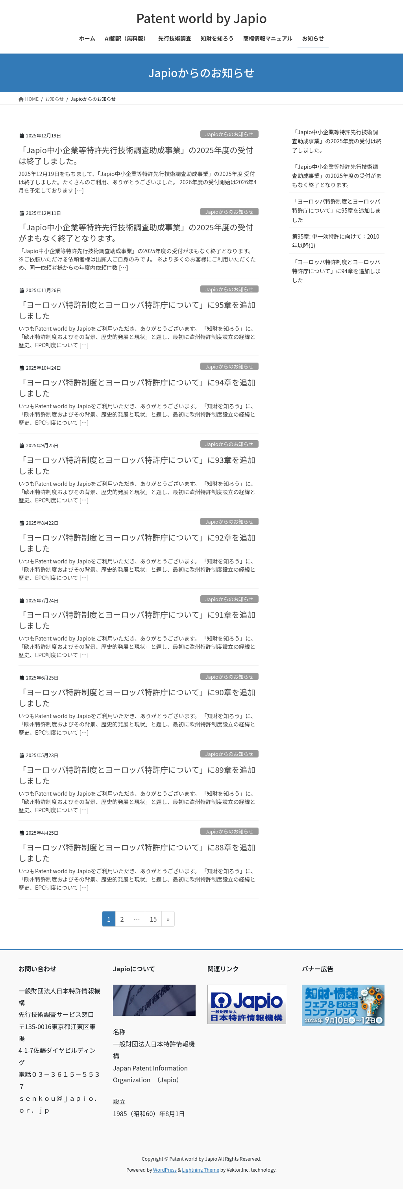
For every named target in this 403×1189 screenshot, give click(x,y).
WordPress (165, 1169)
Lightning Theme (200, 1169)
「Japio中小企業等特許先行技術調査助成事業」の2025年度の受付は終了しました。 (135, 155)
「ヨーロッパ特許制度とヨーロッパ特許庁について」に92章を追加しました (136, 543)
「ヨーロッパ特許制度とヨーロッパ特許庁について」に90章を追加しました (136, 697)
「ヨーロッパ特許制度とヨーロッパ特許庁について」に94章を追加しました (136, 387)
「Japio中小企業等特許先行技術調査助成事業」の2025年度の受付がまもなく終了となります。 (135, 232)
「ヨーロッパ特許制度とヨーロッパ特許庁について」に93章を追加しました (136, 465)
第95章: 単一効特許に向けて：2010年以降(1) (335, 240)
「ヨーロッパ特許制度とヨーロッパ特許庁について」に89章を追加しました (136, 775)
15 (153, 920)
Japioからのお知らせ (229, 134)
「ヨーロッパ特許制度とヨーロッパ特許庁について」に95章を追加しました (136, 310)
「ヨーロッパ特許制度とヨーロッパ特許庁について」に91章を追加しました (136, 620)
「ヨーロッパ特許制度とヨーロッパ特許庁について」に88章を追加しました (136, 852)
